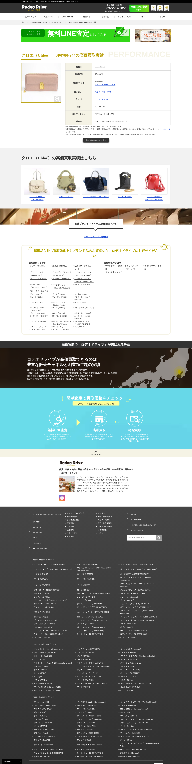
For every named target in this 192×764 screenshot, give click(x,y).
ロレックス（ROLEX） (38, 288)
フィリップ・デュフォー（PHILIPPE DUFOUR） (139, 606)
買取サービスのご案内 (75, 518)
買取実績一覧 (36, 528)
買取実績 (86, 16)
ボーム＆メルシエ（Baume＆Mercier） (92, 617)
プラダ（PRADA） (41, 667)
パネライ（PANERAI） (60, 277)
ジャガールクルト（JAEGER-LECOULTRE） (94, 583)
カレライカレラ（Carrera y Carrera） (134, 693)
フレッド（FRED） (84, 724)
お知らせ (161, 16)
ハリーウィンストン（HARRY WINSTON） (82, 278)
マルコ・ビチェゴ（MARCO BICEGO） (49, 734)
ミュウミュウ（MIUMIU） (130, 674)
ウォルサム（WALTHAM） (87, 690)
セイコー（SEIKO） (84, 590)
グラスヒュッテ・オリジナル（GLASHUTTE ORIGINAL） (137, 574)
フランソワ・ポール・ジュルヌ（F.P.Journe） (137, 610)
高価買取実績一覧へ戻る (96, 140)
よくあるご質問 (124, 16)
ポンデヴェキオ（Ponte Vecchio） (90, 729)
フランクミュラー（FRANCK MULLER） (60, 283)
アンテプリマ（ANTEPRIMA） (89, 636)
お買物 (150, 7)
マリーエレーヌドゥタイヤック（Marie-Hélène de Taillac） (139, 729)
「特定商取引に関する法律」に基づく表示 (145, 525)
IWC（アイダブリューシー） (83, 267)
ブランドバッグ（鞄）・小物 (133, 267)
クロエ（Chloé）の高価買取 (96, 237)
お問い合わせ (36, 538)
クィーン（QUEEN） (85, 697)
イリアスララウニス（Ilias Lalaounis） (92, 686)
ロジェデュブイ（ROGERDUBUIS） (134, 623)
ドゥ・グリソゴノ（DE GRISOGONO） (92, 597)
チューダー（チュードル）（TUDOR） (61, 272)
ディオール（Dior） (84, 657)
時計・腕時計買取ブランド (42, 550)
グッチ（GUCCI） (84, 575)
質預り (158, 7)
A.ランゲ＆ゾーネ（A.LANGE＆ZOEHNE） (50, 554)
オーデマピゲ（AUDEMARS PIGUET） (135, 563)
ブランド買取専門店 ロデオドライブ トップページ (47, 519)
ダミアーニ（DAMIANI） (87, 711)
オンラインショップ (136, 528)
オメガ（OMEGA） (59, 266)
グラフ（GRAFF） (41, 700)
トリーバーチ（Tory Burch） (88, 660)
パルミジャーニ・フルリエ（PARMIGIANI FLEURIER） (136, 601)
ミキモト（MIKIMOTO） (87, 734)
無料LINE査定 (72, 522)
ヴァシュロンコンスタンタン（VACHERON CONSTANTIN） (94, 558)
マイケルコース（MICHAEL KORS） (48, 674)
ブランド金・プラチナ (113, 271)
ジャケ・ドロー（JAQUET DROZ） (133, 583)
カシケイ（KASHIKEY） (43, 693)
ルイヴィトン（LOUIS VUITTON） (90, 623)
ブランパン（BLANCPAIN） (45, 613)
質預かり (70, 541)
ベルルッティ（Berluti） (43, 670)
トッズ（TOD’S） (41, 660)
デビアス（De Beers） (85, 714)
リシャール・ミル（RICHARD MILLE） (49, 623)
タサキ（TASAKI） (41, 711)
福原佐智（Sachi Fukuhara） (131, 741)
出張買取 (70, 535)
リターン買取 (72, 538)
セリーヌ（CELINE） (128, 653)
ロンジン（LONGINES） (129, 627)
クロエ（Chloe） (40, 646)
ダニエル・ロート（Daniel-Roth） (90, 593)
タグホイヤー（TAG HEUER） (45, 593)
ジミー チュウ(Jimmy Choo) (130, 650)
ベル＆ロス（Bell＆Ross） (44, 617)
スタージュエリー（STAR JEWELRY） (134, 707)
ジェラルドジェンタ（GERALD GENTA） (136, 579)
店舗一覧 (105, 16)
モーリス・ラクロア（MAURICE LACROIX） (51, 620)
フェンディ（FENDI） (128, 664)
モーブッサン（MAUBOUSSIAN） (133, 734)
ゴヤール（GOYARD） (129, 646)
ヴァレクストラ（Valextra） (131, 636)
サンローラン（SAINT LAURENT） (90, 650)
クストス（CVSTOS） (42, 575)
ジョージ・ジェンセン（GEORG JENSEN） (137, 704)
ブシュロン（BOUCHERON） (45, 721)
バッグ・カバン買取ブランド (43, 632)
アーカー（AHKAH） (42, 686)
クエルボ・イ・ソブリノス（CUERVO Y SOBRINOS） (135, 568)
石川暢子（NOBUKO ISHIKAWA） (90, 741)
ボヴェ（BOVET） (127, 617)
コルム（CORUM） (84, 579)
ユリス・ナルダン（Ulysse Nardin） (91, 620)
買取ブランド (68, 16)
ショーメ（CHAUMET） (86, 586)
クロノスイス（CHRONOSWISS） (47, 579)
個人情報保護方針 (136, 522)
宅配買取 (70, 528)
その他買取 (102, 535)
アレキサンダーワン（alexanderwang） (49, 636)
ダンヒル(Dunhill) (40, 657)
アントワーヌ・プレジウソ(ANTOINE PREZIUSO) (53, 559)
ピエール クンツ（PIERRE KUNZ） (90, 606)
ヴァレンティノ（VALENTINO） (46, 639)
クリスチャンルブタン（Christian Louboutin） (138, 643)
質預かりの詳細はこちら (105, 84)
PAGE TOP (96, 459)
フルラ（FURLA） (127, 667)
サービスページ (164, 129)
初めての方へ (30, 16)
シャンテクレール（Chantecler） (90, 704)
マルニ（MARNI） (84, 674)
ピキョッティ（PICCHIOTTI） (88, 717)
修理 (166, 7)
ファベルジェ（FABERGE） (131, 717)
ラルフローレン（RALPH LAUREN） (134, 620)
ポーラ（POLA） (126, 724)
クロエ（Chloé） (102, 99)
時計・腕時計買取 (105, 522)
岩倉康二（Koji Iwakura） (130, 737)
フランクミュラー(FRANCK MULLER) (134, 721)
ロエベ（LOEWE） (127, 677)
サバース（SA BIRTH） (129, 700)
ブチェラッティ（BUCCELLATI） (90, 721)
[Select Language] (12, 761)
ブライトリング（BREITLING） (35, 272)
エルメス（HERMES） (85, 563)
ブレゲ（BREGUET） (128, 613)
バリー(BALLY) (39, 664)
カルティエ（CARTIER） (86, 568)
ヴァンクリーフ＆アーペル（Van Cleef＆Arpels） (139, 559)
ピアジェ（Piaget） (41, 606)
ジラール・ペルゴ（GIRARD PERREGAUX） (51, 590)
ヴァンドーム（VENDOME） (45, 690)
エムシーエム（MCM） (86, 639)
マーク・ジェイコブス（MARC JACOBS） (136, 670)
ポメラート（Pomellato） (44, 729)
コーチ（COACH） (84, 646)
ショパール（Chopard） (129, 586)
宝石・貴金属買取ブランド (42, 683)
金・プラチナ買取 (105, 531)
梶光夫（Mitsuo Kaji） (42, 741)
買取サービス (49, 16)
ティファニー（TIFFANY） (44, 597)
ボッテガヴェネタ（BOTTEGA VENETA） (93, 670)
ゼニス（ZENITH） (127, 590)
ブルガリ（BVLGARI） (86, 613)
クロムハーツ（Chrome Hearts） (90, 700)
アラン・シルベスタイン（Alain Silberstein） (137, 554)
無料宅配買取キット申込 (40, 541)
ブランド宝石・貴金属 (152, 266)
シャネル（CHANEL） (42, 586)
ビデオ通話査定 (73, 525)
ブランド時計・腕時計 (113, 266)
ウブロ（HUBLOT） (37, 277)
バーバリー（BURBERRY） (130, 660)
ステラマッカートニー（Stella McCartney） (94, 653)
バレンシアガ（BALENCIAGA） (89, 664)
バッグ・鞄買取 (104, 525)
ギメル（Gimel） (40, 697)
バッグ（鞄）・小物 (103, 92)
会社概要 (132, 518)
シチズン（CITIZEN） (42, 583)
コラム (142, 16)
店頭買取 (70, 531)
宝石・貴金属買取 (105, 528)
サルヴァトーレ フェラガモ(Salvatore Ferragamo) (53, 650)
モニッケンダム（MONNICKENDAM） (49, 737)
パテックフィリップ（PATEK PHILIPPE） (82, 272)
